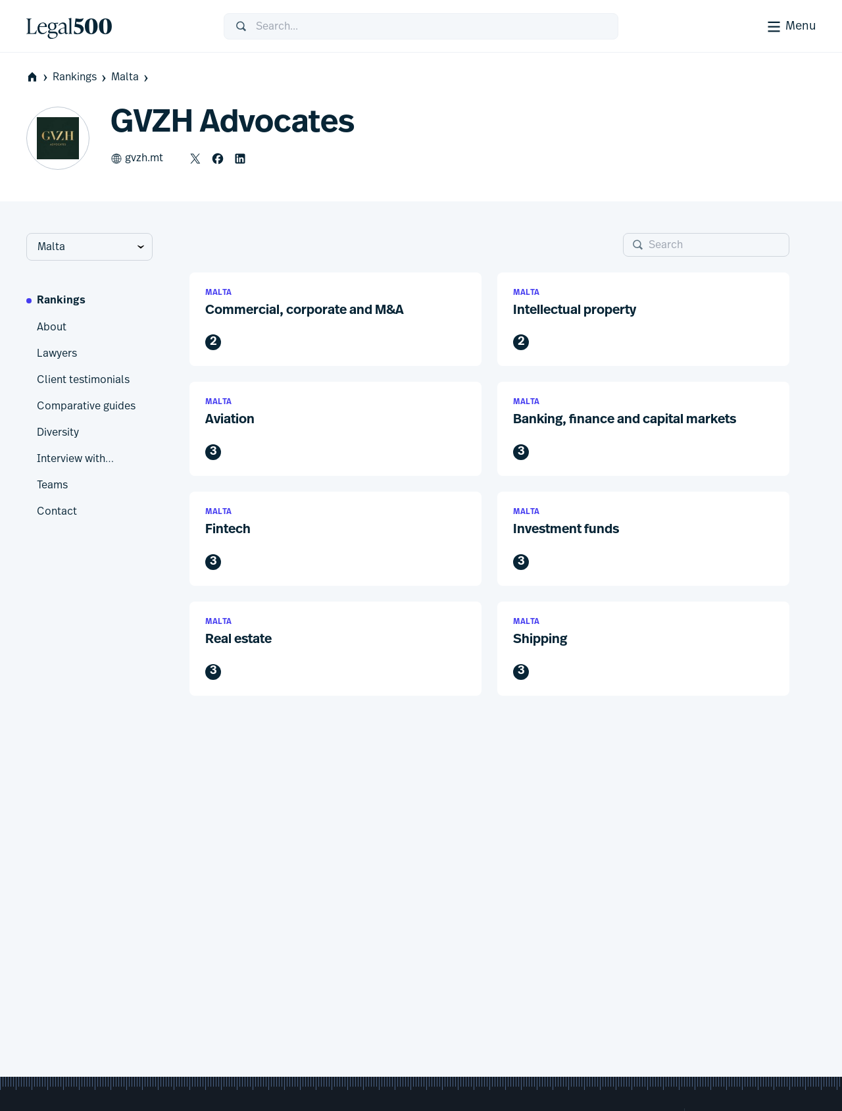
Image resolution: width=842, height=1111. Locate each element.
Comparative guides (86, 406)
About (51, 327)
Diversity (58, 432)
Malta (131, 77)
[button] (335, 319)
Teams (52, 485)
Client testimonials (83, 380)
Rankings (81, 77)
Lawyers (57, 353)
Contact (57, 511)
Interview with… (75, 458)
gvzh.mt (137, 159)
